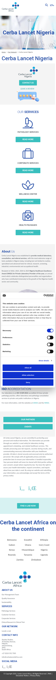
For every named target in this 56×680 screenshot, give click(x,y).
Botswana (12, 539)
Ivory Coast (44, 544)
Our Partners (28, 419)
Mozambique (28, 549)
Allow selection (28, 375)
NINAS (46, 403)
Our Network (12, 52)
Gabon (12, 544)
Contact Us (28, 82)
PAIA (49, 674)
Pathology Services (8, 611)
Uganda (44, 554)
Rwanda (12, 554)
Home (4, 52)
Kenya (12, 549)
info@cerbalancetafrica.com (12, 657)
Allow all (28, 368)
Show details (44, 361)
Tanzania (28, 554)
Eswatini (28, 539)
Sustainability (6, 602)
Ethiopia (44, 539)
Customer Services (8, 615)
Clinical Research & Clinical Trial (13, 622)
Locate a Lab (6, 631)
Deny (28, 382)
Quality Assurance (8, 598)
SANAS (35, 403)
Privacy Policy (35, 675)
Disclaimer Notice (22, 675)
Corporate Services (8, 618)
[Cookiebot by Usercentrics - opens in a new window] (43, 295)
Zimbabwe (36, 559)
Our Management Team (10, 595)
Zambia (19, 559)
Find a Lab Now (28, 505)
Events (28, 426)
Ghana (28, 544)
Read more (28, 139)
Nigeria (44, 549)
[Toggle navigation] (52, 4)
